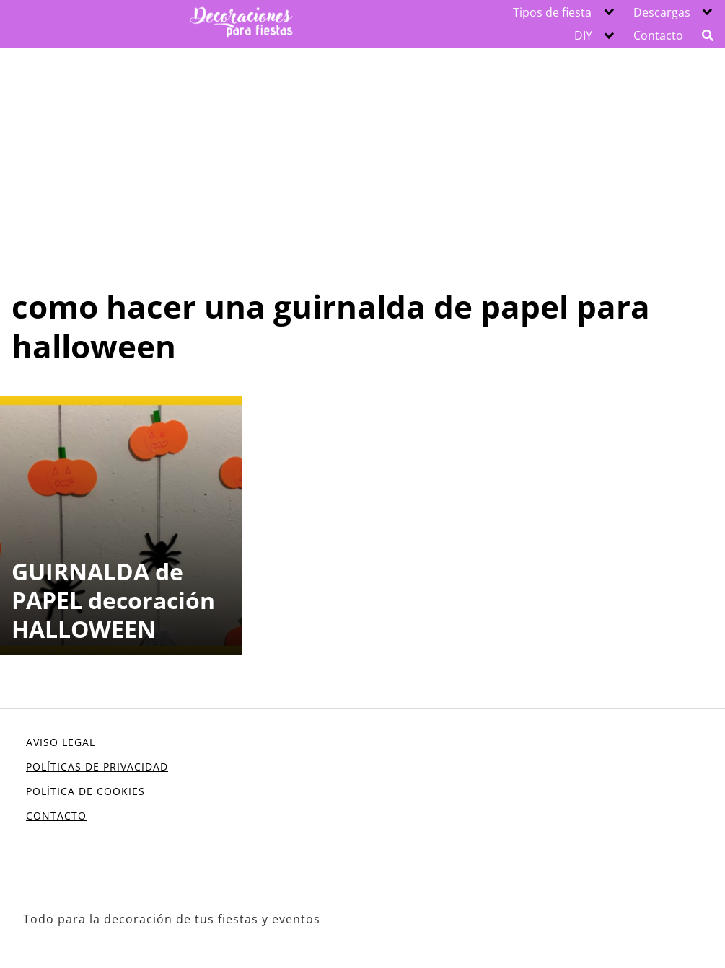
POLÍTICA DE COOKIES (85, 791)
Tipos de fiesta (552, 12)
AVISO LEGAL (60, 742)
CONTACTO (56, 815)
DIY (583, 35)
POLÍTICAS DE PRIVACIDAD (97, 766)
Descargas (661, 12)
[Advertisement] (362, 156)
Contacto (658, 35)
